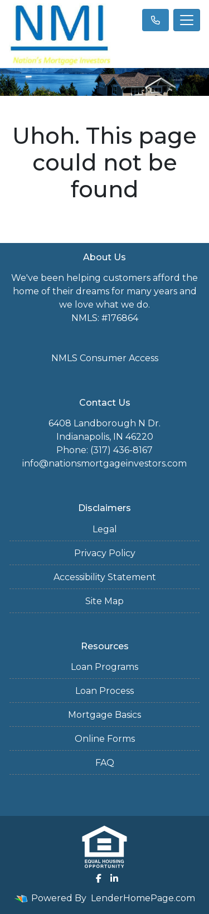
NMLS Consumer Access (104, 358)
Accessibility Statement (105, 577)
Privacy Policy (104, 553)
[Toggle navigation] (186, 20)
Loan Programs (104, 667)
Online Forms (105, 738)
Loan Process (104, 691)
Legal (105, 529)
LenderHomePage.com (143, 898)
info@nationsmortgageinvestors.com (104, 463)
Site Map (104, 601)
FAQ (104, 762)
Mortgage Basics (104, 714)
